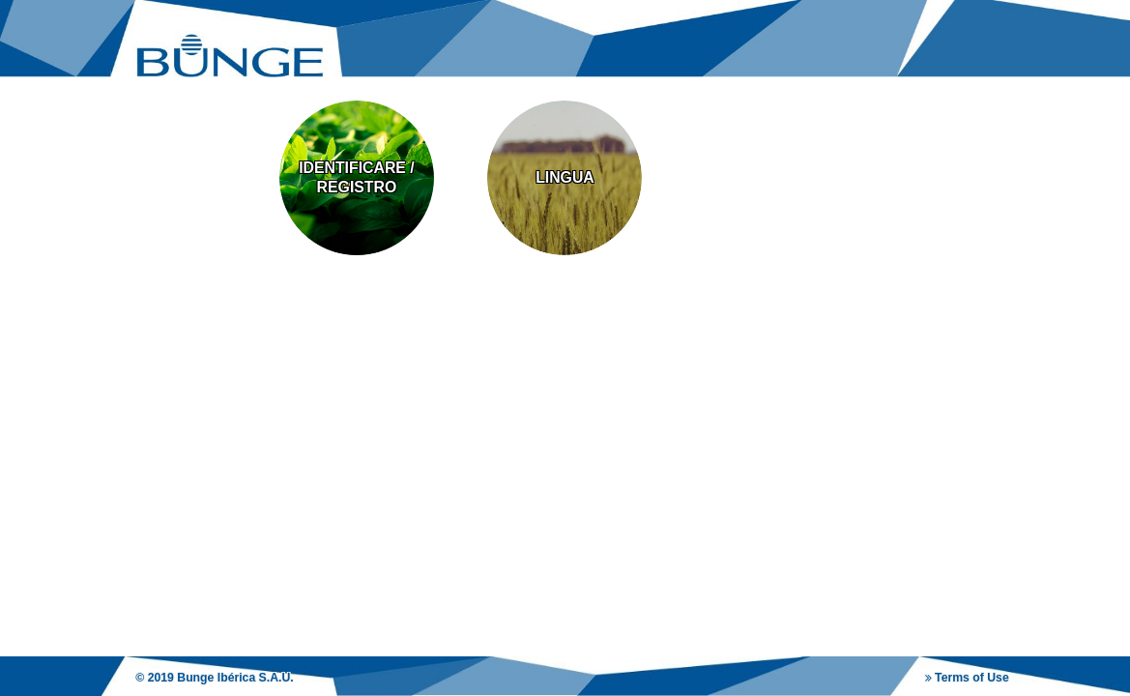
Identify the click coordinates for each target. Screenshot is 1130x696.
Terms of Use (967, 677)
